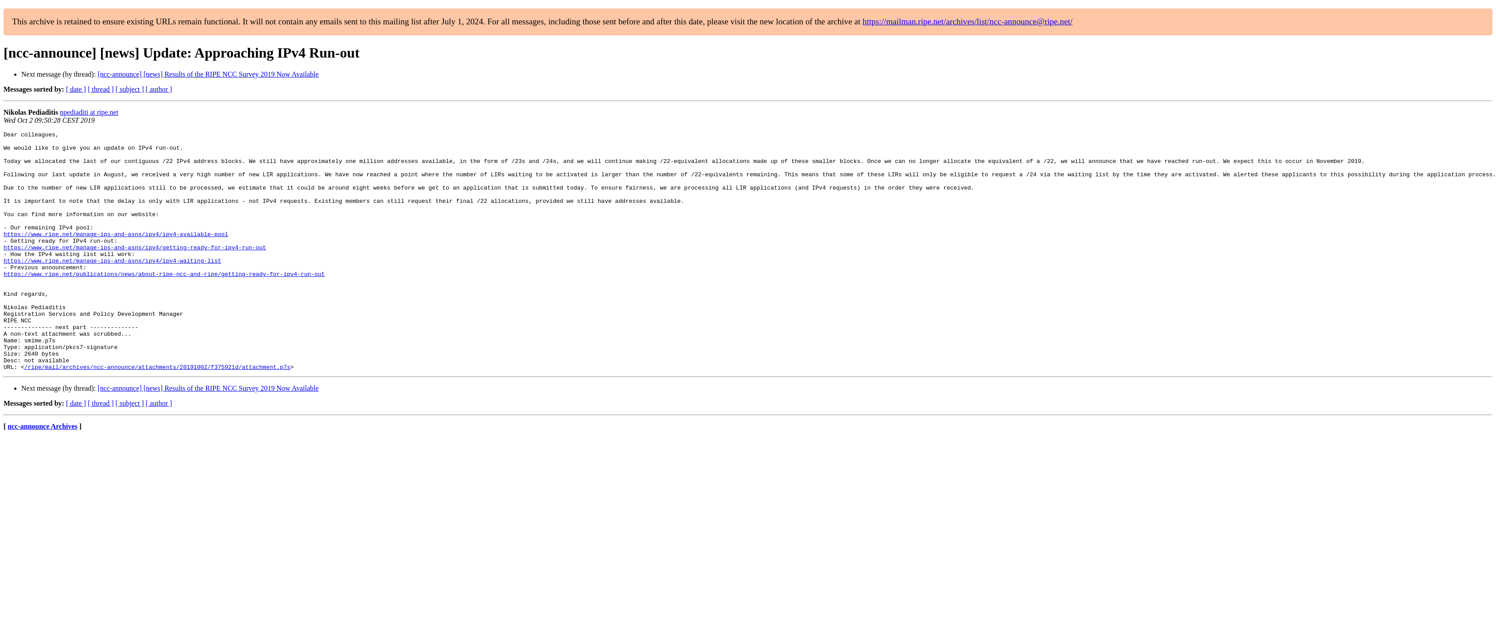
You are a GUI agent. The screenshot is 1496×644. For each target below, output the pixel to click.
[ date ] (76, 89)
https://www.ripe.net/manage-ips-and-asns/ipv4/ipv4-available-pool (116, 255)
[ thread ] (101, 89)
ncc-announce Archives (42, 474)
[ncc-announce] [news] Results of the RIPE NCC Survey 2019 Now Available (207, 74)
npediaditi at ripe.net (89, 112)
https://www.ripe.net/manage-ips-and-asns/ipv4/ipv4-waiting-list (112, 287)
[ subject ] (130, 89)
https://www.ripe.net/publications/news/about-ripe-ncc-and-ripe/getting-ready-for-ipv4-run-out (164, 303)
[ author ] (159, 89)
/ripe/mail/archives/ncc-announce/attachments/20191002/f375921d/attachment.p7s (157, 415)
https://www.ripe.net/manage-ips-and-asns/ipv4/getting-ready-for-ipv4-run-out (135, 271)
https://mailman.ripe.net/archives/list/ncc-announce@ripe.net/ (968, 21)
